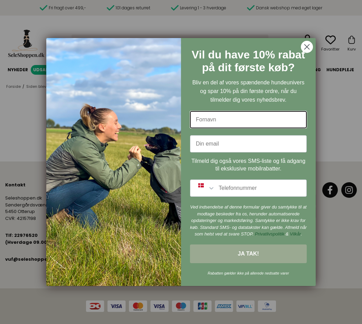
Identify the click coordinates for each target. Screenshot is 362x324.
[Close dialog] (307, 47)
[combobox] (202, 188)
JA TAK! (248, 254)
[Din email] (248, 143)
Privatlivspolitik (269, 234)
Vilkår (295, 234)
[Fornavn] (248, 119)
